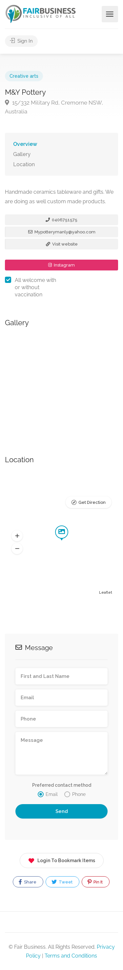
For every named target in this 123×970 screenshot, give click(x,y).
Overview (25, 144)
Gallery (22, 154)
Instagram (61, 265)
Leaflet (105, 592)
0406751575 (61, 219)
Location (24, 164)
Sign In (21, 41)
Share (27, 881)
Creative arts (24, 76)
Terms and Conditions (71, 956)
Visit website (62, 244)
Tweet (61, 881)
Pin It (95, 881)
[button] (17, 536)
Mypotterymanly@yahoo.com (61, 231)
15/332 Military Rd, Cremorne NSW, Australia (54, 107)
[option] (61, 384)
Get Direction (92, 502)
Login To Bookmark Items (61, 859)
